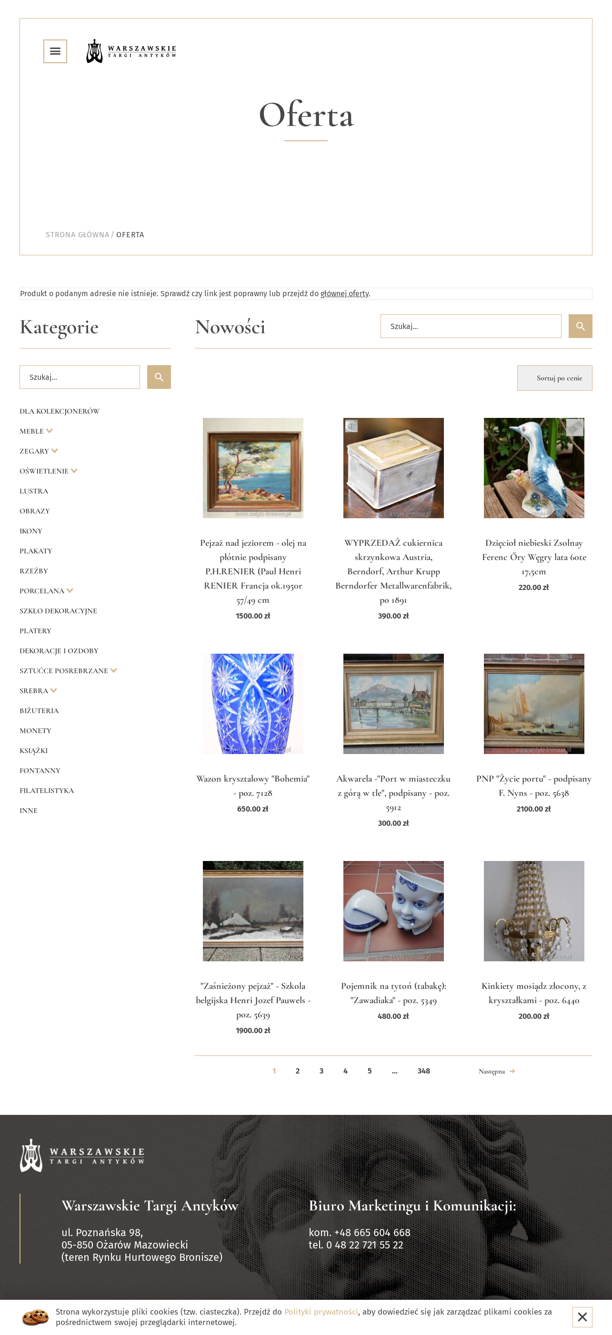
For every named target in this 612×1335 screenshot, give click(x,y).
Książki (34, 750)
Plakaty (36, 551)
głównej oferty (345, 293)
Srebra (35, 691)
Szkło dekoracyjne (58, 611)
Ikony (31, 531)
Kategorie (59, 326)
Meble (33, 431)
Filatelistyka (47, 790)
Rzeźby (34, 571)
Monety (35, 730)
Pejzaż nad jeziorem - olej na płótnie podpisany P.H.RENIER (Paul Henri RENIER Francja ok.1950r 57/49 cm (253, 571)
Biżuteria (39, 711)
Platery (35, 631)
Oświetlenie (45, 471)
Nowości (230, 326)
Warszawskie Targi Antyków (150, 1205)
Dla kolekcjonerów (60, 411)
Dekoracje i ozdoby (59, 651)
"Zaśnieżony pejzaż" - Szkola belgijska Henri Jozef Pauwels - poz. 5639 (253, 1000)
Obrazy (35, 511)
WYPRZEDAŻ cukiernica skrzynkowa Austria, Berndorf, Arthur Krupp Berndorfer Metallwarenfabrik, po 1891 (393, 571)
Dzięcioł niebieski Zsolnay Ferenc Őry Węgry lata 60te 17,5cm (534, 557)
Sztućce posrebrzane (65, 671)
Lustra (34, 491)
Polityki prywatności (321, 1312)
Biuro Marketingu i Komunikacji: (412, 1205)
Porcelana (43, 591)
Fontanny (40, 770)
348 (424, 1070)
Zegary (35, 451)
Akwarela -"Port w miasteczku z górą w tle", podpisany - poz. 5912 (393, 793)
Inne (29, 810)
